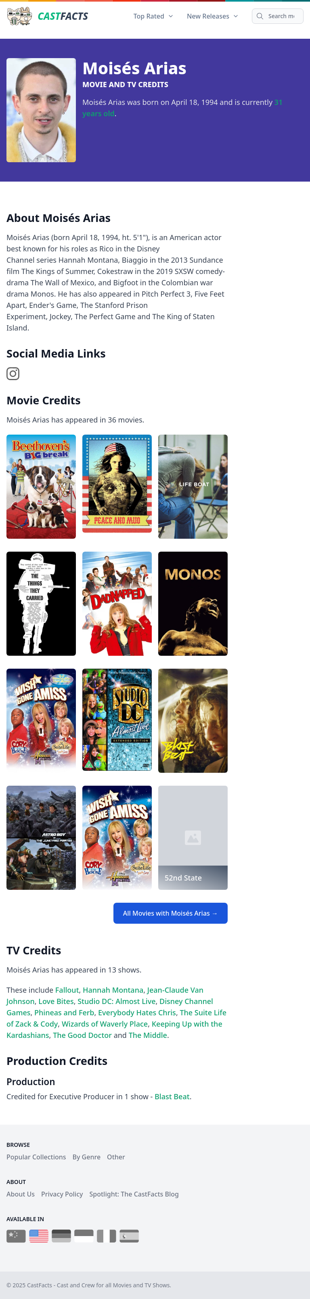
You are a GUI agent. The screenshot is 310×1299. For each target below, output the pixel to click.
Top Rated (154, 16)
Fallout (67, 990)
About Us (20, 1194)
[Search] (278, 16)
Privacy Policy (62, 1194)
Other (116, 1157)
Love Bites (55, 1001)
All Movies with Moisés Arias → (170, 913)
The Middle (148, 1035)
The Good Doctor (82, 1035)
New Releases (213, 16)
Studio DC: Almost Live (116, 1001)
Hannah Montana (113, 990)
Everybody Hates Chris (137, 1012)
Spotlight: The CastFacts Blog (133, 1194)
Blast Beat (172, 1096)
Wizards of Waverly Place (105, 1024)
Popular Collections (36, 1157)
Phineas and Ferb (64, 1012)
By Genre (87, 1157)
